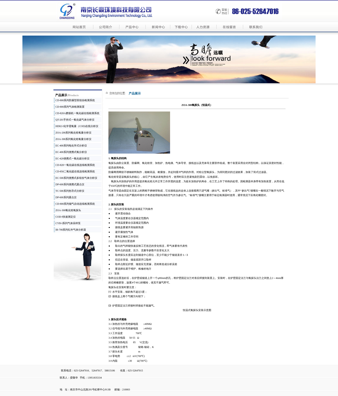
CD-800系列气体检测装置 (69, 106)
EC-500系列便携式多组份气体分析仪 (75, 177)
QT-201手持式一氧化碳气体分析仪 (74, 119)
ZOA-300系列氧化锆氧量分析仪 (73, 139)
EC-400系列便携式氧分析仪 (70, 152)
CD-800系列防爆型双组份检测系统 (74, 100)
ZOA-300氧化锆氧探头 (67, 210)
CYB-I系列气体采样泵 (67, 223)
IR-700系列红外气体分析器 (70, 229)
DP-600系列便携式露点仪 (69, 184)
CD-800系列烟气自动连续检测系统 (74, 203)
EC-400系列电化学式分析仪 (70, 145)
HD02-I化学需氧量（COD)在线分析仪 (76, 126)
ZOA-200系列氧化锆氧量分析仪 (73, 132)
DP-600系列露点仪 (65, 197)
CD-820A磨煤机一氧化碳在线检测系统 (76, 113)
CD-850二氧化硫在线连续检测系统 (74, 171)
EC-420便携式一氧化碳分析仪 (71, 158)
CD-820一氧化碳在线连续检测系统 (74, 165)
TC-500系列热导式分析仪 (69, 190)
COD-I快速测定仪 (65, 216)
